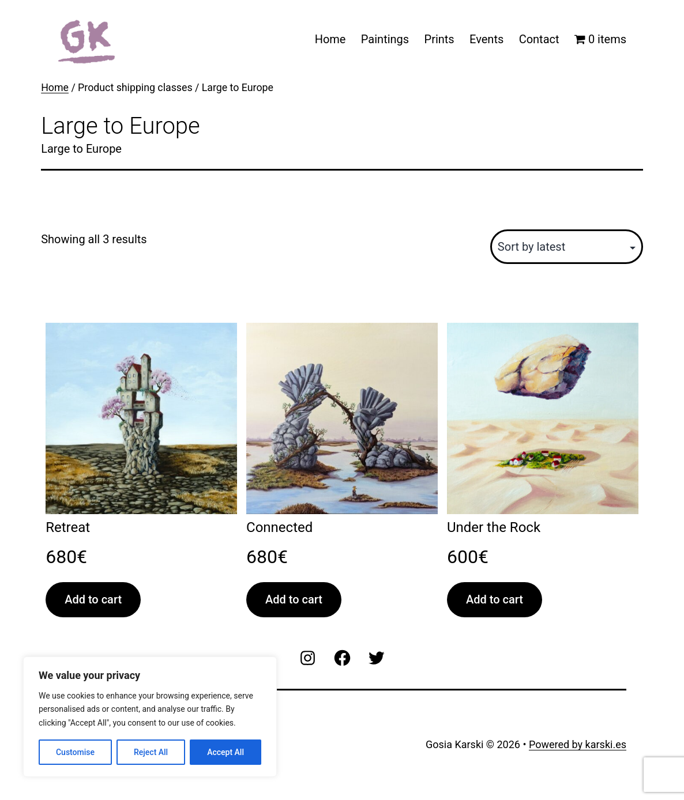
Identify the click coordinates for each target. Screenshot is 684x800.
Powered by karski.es (577, 744)
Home (330, 39)
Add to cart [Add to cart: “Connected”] (293, 599)
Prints (439, 39)
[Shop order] (566, 246)
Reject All (151, 752)
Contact (539, 39)
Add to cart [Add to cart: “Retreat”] (93, 599)
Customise (75, 752)
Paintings (385, 39)
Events (486, 39)
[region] (150, 716)
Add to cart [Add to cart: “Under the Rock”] (494, 599)
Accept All (225, 752)
